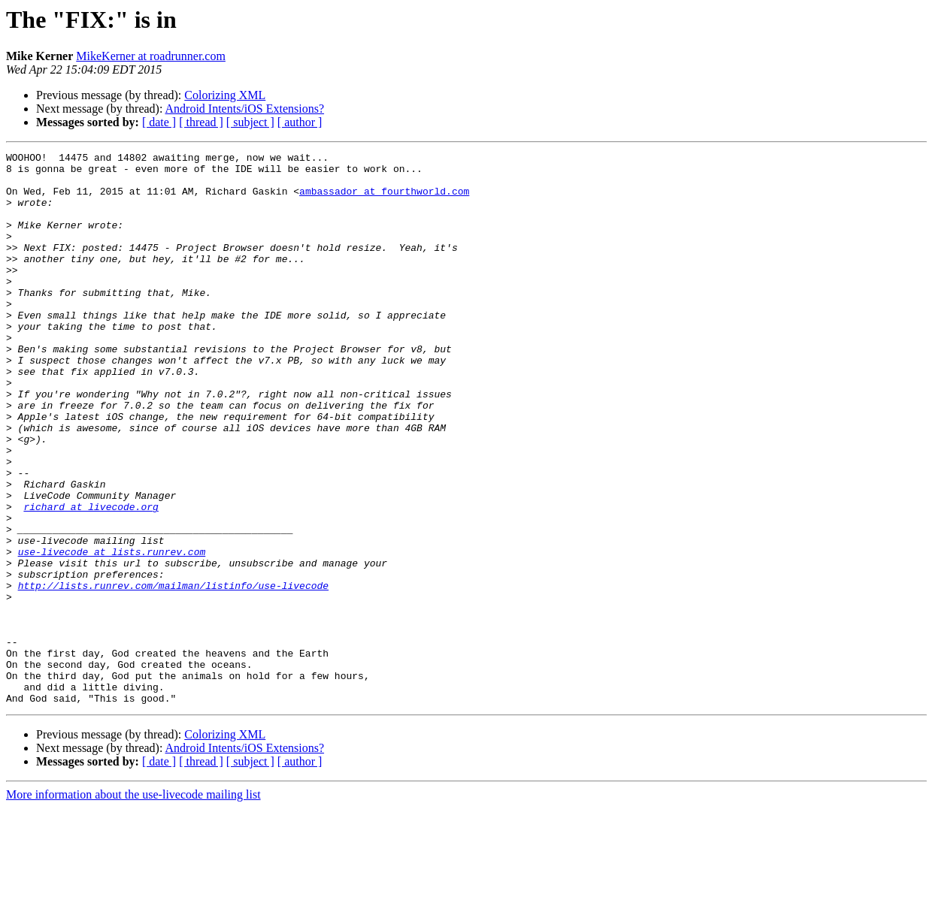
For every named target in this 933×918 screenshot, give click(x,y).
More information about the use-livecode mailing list (133, 904)
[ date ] (159, 122)
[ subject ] (250, 122)
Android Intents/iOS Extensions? (245, 108)
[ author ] (300, 122)
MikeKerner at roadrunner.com (151, 56)
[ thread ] (201, 122)
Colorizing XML (224, 95)
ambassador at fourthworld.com (384, 200)
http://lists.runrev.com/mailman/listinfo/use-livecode (173, 673)
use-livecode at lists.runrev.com (112, 632)
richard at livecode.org (90, 578)
